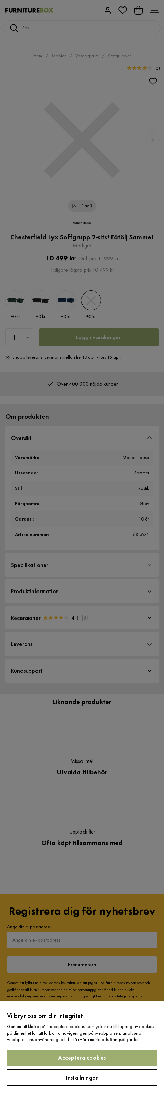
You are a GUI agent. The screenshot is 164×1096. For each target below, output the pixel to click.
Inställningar (82, 1077)
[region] (82, 1048)
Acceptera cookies (82, 1058)
